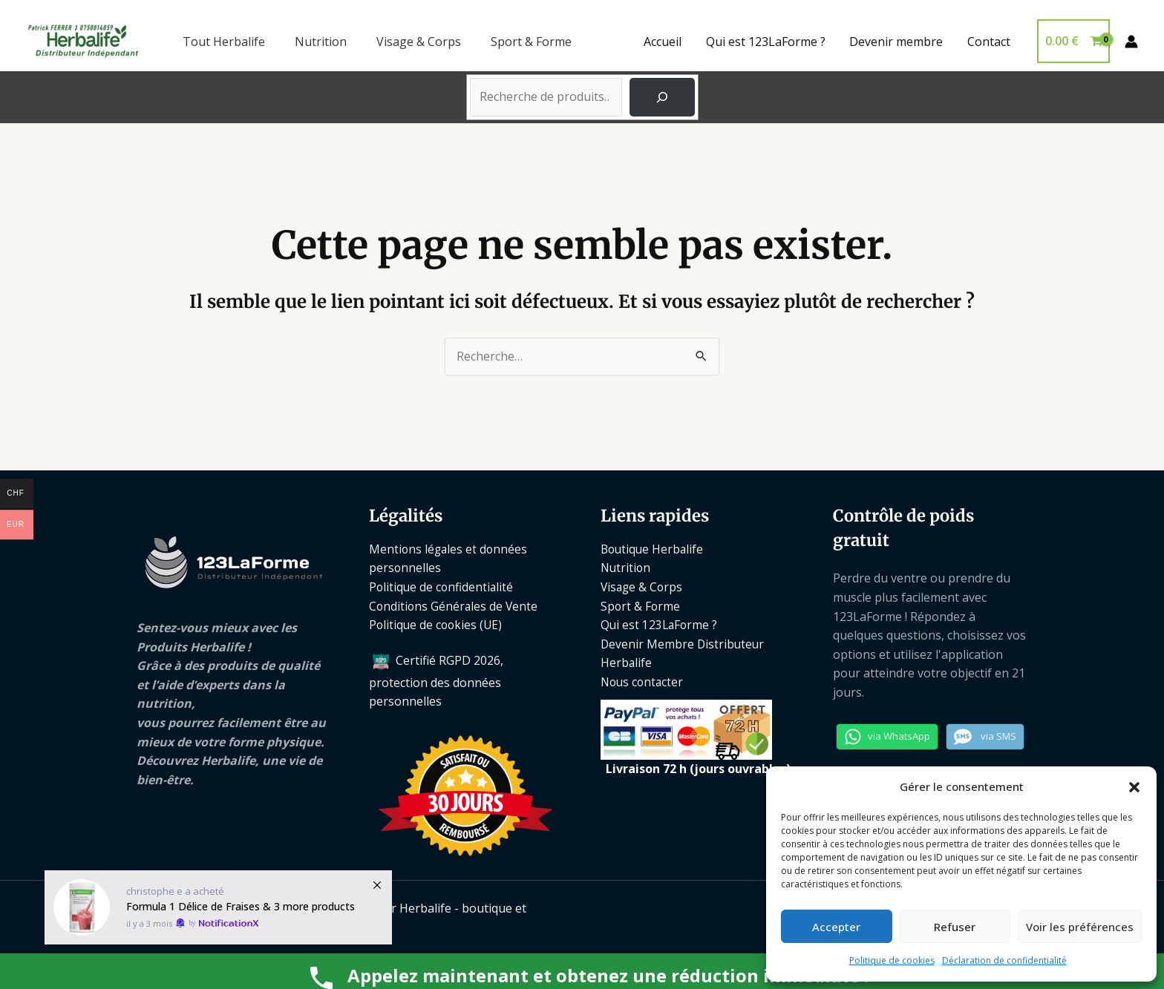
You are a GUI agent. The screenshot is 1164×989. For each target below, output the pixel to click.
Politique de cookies (892, 960)
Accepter (836, 926)
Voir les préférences (1080, 926)
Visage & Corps (418, 41)
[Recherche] (662, 97)
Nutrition (321, 41)
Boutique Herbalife (654, 549)
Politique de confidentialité (442, 587)
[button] (1134, 787)
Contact (988, 41)
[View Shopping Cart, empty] (1073, 41)
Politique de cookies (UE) (437, 625)
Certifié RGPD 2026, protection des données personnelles (436, 680)
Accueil (664, 41)
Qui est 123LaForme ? (766, 41)
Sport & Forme (531, 41)
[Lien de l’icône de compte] (1131, 41)
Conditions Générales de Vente (454, 606)
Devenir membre (897, 41)
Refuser (954, 926)
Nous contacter (644, 682)
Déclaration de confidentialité (1004, 960)
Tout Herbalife (224, 41)
